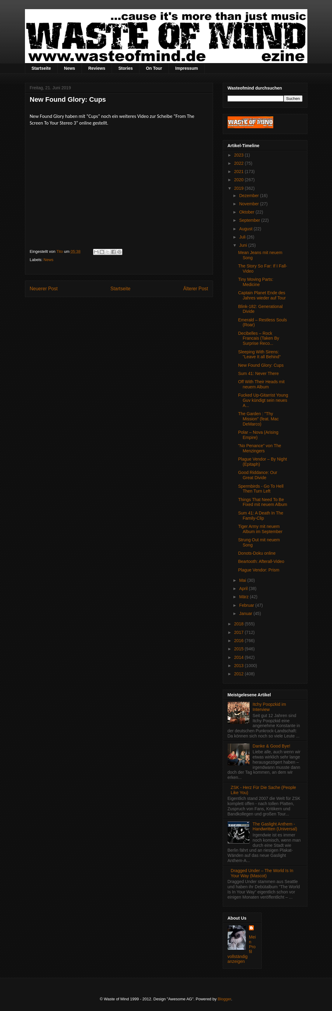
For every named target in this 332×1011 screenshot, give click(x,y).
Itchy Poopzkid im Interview (269, 707)
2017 (239, 632)
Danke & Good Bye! (271, 746)
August (246, 228)
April (244, 588)
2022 (239, 163)
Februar (247, 605)
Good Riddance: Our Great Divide (257, 475)
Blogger (224, 999)
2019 (239, 188)
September (250, 220)
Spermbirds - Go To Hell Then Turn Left (260, 489)
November (249, 203)
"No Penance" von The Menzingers (259, 448)
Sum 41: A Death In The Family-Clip (260, 516)
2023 (239, 155)
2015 (239, 648)
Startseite (41, 68)
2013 (239, 665)
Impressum (186, 68)
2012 (239, 673)
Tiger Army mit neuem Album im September (260, 529)
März (244, 596)
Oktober (247, 212)
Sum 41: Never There (258, 373)
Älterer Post (195, 288)
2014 (239, 657)
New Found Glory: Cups (260, 365)
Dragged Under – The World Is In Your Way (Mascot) (262, 873)
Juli (243, 237)
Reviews (96, 68)
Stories (125, 68)
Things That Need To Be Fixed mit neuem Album (262, 502)
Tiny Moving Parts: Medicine (255, 282)
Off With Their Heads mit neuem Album (261, 384)
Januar (246, 613)
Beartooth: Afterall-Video (261, 561)
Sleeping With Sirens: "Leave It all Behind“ (259, 354)
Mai (243, 580)
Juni (243, 245)
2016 (239, 640)
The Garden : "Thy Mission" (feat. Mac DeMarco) (258, 418)
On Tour (154, 68)
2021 (239, 171)
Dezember (249, 195)
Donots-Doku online (256, 553)
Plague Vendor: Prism (258, 569)
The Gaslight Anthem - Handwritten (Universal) (275, 827)
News (69, 68)
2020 (239, 179)
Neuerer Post (44, 288)
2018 (239, 623)
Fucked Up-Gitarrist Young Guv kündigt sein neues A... (263, 400)
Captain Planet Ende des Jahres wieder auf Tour (261, 295)
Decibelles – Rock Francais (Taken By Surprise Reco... (258, 338)
